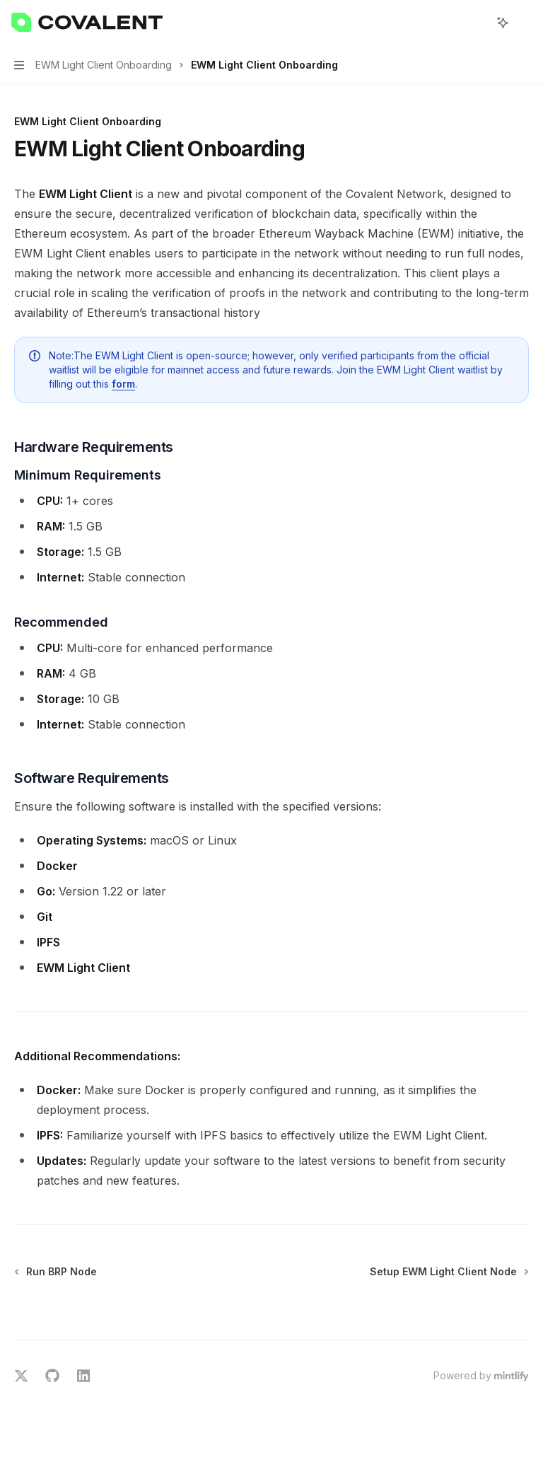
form (123, 384)
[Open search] (476, 22)
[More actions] (525, 23)
